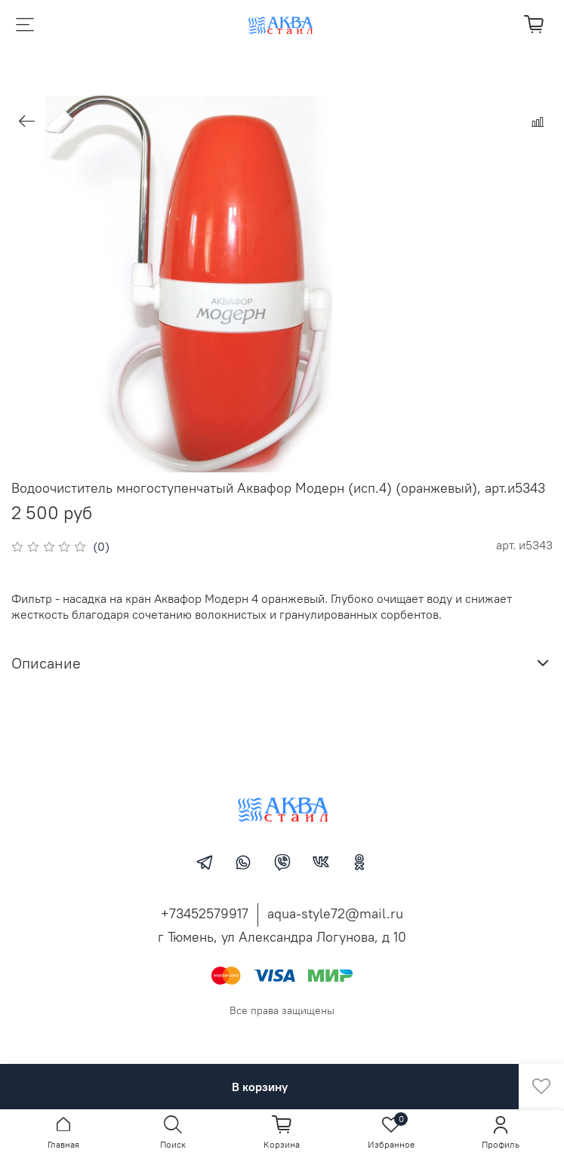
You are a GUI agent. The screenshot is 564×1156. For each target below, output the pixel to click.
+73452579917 (204, 913)
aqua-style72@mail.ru (335, 913)
